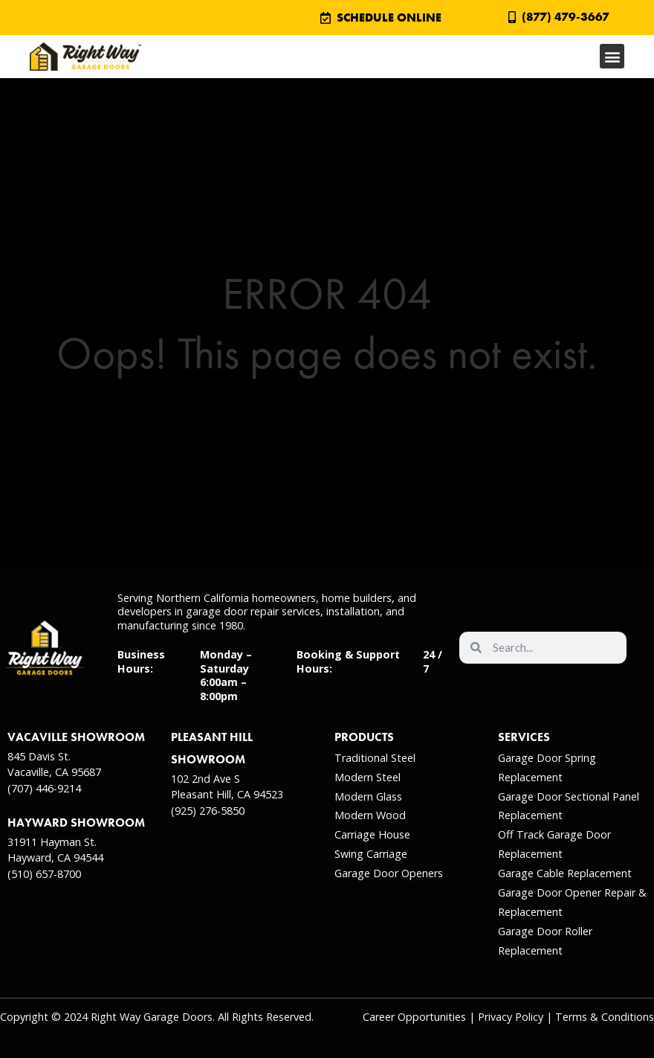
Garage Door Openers (388, 873)
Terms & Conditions (604, 1017)
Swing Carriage (370, 854)
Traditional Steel (374, 758)
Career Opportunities (414, 1017)
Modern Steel (367, 777)
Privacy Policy (510, 1017)
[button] (612, 56)
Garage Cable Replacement (565, 873)
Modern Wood (370, 815)
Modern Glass (368, 796)
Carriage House (372, 834)
